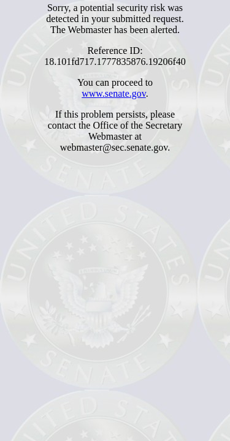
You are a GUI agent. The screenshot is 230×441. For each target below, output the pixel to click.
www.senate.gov (114, 93)
